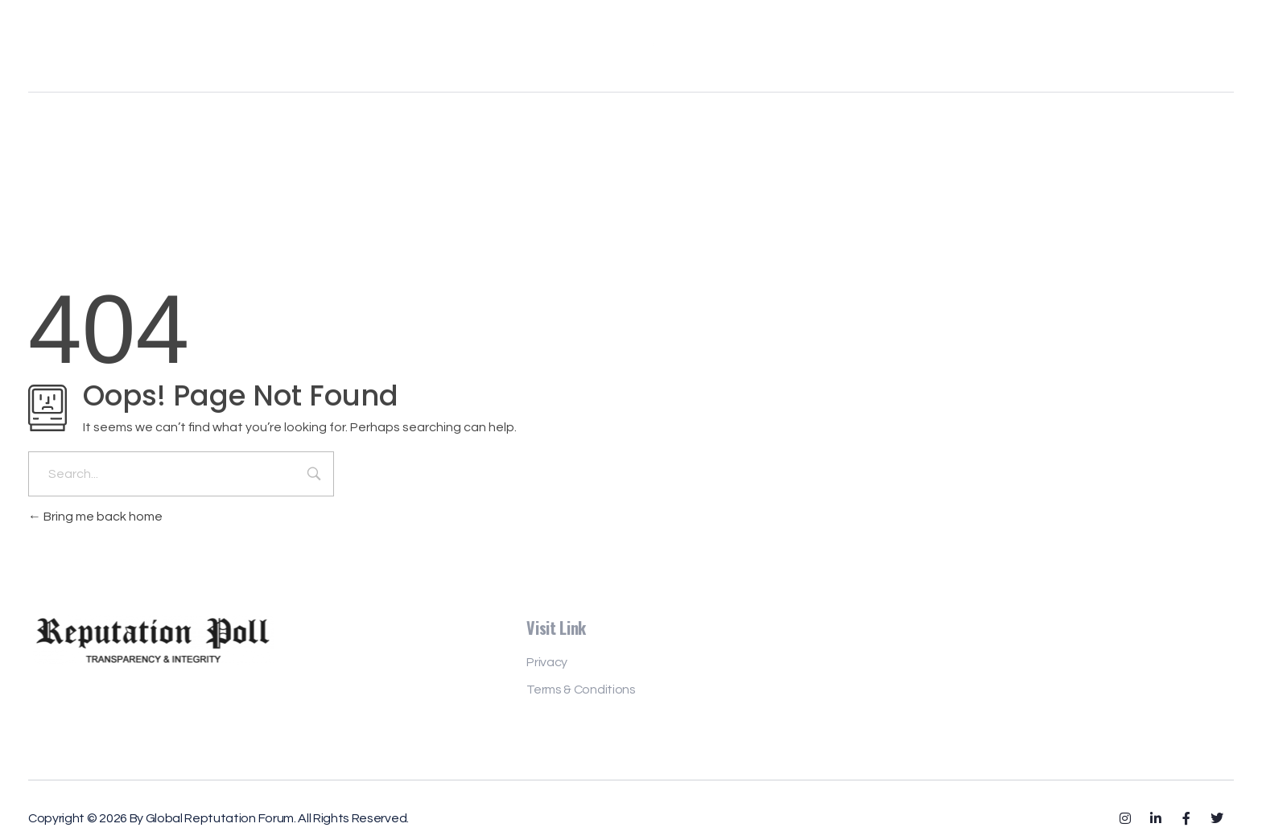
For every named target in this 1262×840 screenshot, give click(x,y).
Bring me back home (95, 516)
